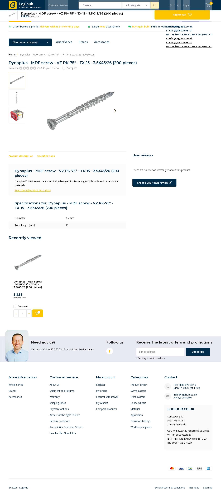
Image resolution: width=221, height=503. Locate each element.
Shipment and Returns (62, 393)
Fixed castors (138, 399)
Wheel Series (64, 45)
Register (100, 387)
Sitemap (207, 490)
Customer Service (58, 5)
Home (12, 57)
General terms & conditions (170, 490)
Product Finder (139, 387)
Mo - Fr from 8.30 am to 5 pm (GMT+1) (189, 33)
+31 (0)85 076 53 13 (185, 387)
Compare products (106, 411)
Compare (20, 308)
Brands (84, 45)
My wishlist (102, 405)
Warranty (55, 399)
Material (135, 411)
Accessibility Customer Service (66, 429)
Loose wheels (138, 405)
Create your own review (154, 185)
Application (137, 417)
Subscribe (198, 354)
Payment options (59, 411)
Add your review (50, 70)
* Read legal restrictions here (150, 360)
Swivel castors (138, 393)
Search (155, 5)
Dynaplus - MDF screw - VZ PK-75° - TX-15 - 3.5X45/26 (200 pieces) (27, 287)
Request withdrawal (107, 399)
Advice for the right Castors (65, 417)
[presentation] (115, 113)
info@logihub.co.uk (185, 397)
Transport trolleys (140, 423)
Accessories (104, 45)
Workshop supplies (141, 429)
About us (55, 387)
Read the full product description (33, 193)
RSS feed (194, 490)
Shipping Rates (58, 405)
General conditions (60, 423)
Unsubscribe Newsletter (63, 435)
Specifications (46, 158)
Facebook (109, 352)
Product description (21, 158)
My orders (101, 393)
